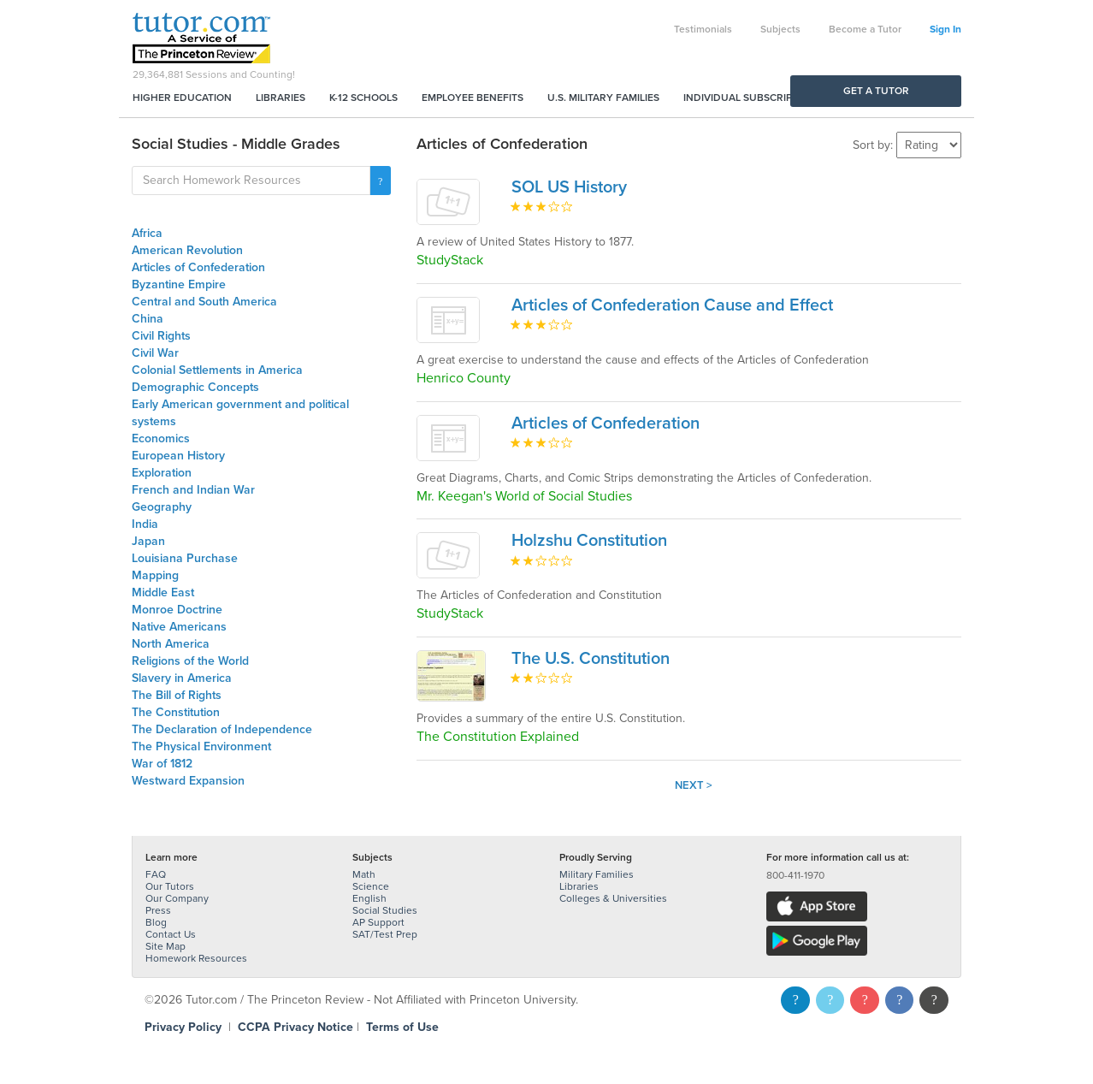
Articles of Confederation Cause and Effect (672, 305)
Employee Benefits (472, 98)
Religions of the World (190, 661)
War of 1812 (162, 763)
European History (178, 455)
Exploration (162, 472)
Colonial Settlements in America (217, 370)
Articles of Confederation (198, 267)
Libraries (280, 98)
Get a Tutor (876, 91)
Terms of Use (402, 1027)
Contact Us (170, 934)
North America (171, 644)
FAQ (155, 874)
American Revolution (187, 250)
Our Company (177, 898)
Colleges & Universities (613, 898)
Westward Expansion (188, 780)
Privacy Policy (183, 1027)
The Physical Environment (201, 746)
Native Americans (179, 626)
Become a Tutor (865, 29)
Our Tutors (169, 886)
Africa (147, 233)
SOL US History (569, 187)
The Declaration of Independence (222, 729)
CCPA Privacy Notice (295, 1027)
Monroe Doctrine (177, 609)
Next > (693, 785)
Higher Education (182, 98)
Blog (156, 922)
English (369, 898)
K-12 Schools (363, 98)
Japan (148, 541)
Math (363, 874)
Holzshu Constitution (589, 540)
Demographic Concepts (195, 387)
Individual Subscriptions (752, 98)
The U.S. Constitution (590, 659)
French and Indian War (193, 490)
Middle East (163, 592)
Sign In (945, 29)
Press (158, 910)
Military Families (596, 874)
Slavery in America (182, 678)
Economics (161, 438)
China (147, 318)
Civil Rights (161, 336)
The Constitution (176, 712)
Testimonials (703, 29)
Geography (162, 507)
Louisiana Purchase (185, 558)
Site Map (165, 946)
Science (370, 886)
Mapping (155, 575)
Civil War (155, 353)
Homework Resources (196, 958)
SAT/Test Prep (384, 934)
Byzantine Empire (179, 284)
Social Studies (384, 910)
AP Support (378, 922)
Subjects (780, 29)
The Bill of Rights (177, 695)
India (145, 524)
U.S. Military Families (603, 98)
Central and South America (204, 301)
